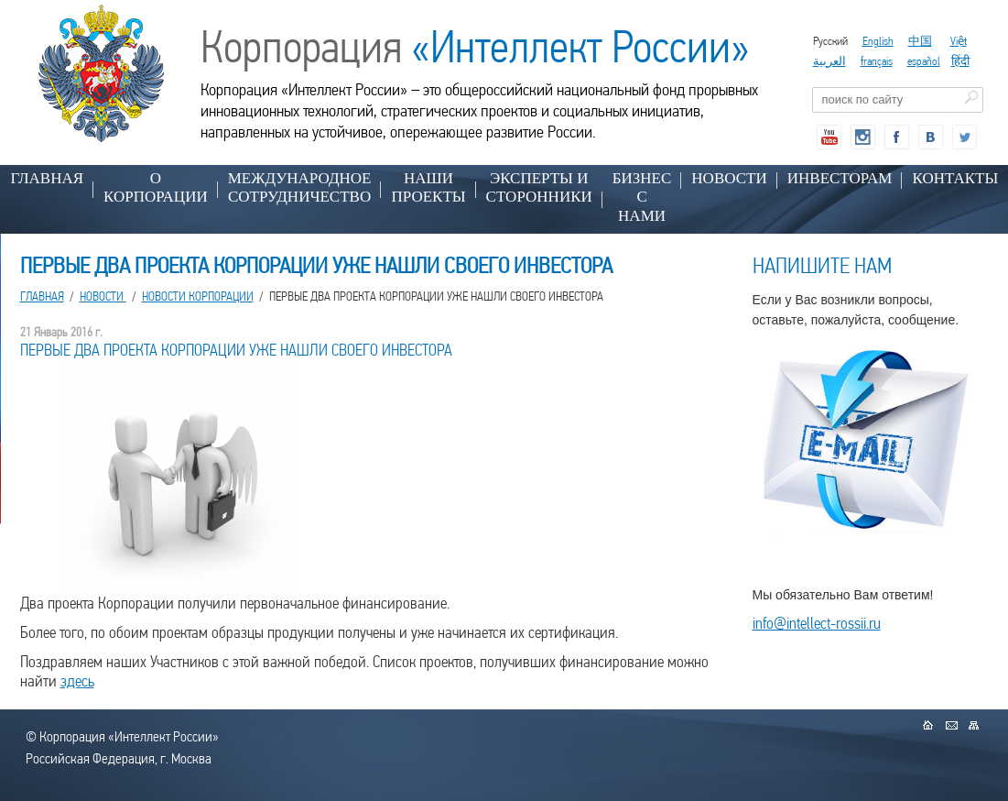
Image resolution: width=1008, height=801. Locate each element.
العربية (829, 61)
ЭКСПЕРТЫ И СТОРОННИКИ (539, 187)
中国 (920, 41)
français (877, 61)
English (878, 41)
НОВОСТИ (728, 178)
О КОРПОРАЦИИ (155, 187)
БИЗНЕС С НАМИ (642, 197)
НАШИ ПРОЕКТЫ (428, 187)
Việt (958, 41)
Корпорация (475, 46)
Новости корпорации (198, 296)
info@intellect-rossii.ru (817, 622)
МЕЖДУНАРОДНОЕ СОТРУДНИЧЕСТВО (300, 187)
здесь (77, 680)
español (923, 61)
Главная (47, 178)
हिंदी (960, 61)
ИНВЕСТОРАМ (840, 178)
